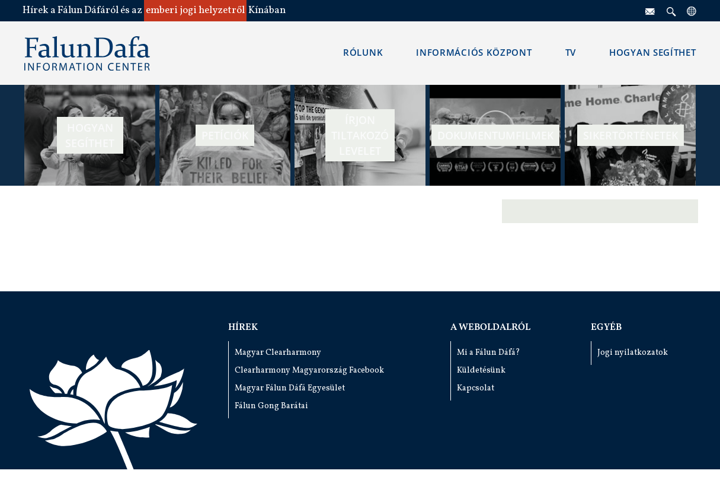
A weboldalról (490, 327)
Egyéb (606, 327)
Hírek (243, 327)
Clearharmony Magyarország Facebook (309, 370)
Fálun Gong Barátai (271, 406)
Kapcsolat (475, 388)
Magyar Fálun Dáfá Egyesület (290, 388)
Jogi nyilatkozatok (632, 352)
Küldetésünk (481, 370)
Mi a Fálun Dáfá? (488, 352)
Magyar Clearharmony (278, 352)
